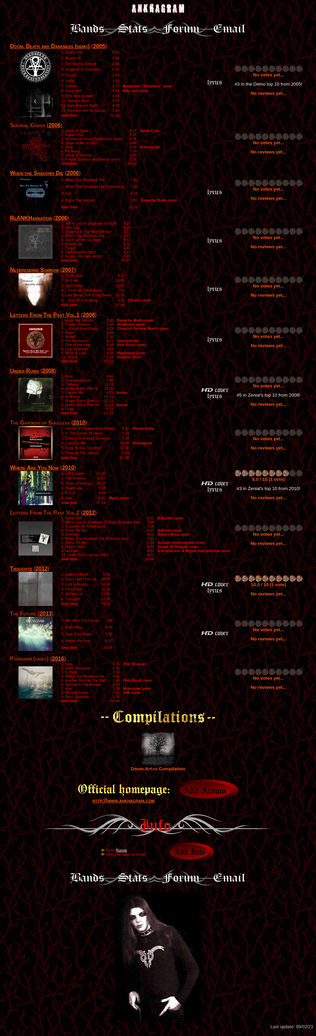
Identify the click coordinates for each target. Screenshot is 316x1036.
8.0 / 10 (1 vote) (268, 479)
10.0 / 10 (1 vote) (268, 584)
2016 (58, 659)
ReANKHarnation (31, 218)
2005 (99, 46)
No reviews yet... (268, 93)
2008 (89, 315)
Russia (121, 850)
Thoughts (21, 569)
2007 (68, 270)
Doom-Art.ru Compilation (158, 766)
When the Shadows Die (36, 173)
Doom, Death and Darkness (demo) (50, 46)
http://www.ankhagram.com (123, 800)
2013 (46, 614)
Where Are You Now (34, 468)
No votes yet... (268, 74)
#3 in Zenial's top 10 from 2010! (268, 488)
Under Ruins (24, 371)
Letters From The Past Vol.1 (44, 315)
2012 (89, 513)
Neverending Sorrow (34, 270)
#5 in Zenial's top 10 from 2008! (268, 395)
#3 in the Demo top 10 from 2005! (268, 84)
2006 (54, 125)
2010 (79, 423)
